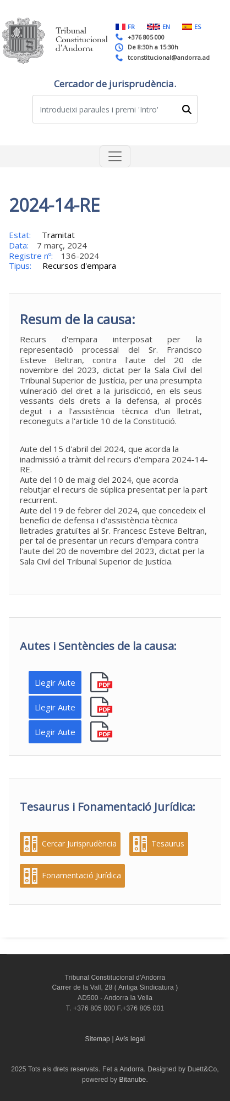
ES (191, 26)
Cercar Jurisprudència (79, 844)
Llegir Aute (55, 682)
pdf (102, 682)
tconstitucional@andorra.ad (169, 57)
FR (125, 26)
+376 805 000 (146, 37)
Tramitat (58, 234)
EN (158, 26)
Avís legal (130, 1039)
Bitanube (132, 1079)
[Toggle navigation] (115, 156)
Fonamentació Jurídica (81, 875)
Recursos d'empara (79, 265)
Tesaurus (167, 844)
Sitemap (97, 1039)
